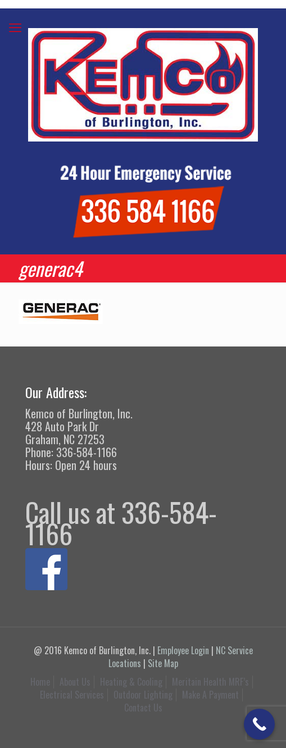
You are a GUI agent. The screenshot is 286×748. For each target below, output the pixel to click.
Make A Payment (210, 694)
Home (40, 681)
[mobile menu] (15, 26)
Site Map (163, 663)
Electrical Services (72, 694)
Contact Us (143, 707)
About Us (75, 681)
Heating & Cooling (131, 681)
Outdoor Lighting (143, 694)
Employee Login (183, 650)
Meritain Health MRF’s (210, 681)
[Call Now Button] (259, 724)
